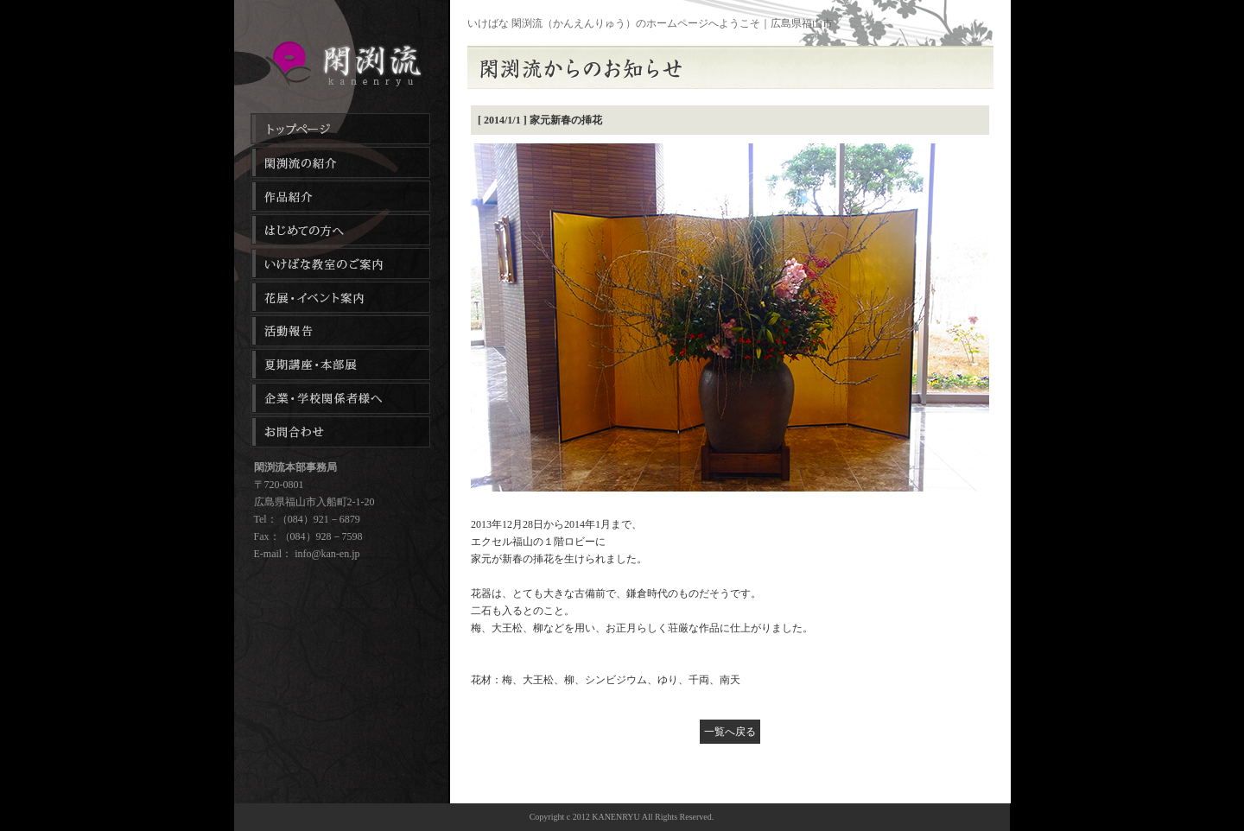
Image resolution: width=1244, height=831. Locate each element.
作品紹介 (340, 196)
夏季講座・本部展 (340, 364)
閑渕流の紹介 (340, 162)
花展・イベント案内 (340, 297)
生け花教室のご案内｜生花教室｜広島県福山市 (342, 63)
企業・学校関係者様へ (340, 398)
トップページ (340, 128)
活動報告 (340, 330)
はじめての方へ (340, 229)
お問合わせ (340, 431)
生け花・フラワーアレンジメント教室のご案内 (340, 263)
